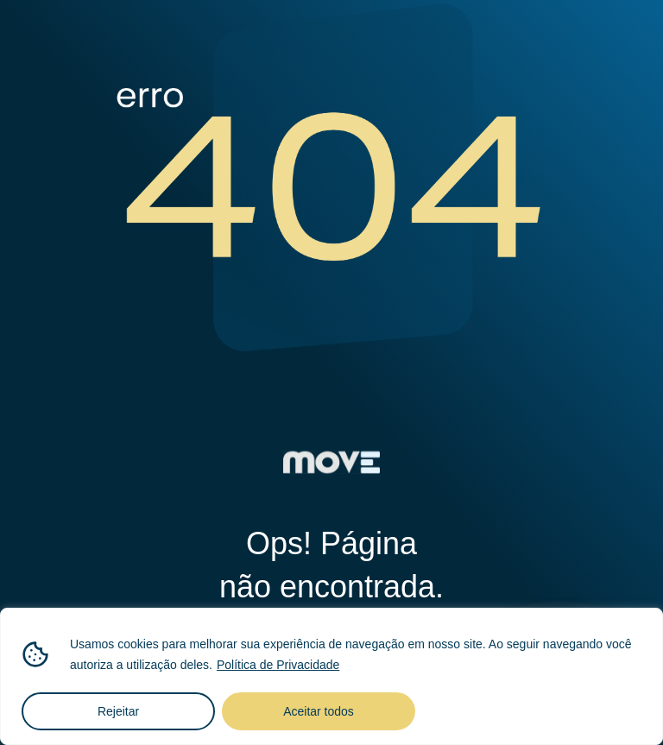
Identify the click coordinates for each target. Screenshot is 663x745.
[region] (331, 676)
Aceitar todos (318, 711)
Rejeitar (118, 711)
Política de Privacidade (278, 665)
